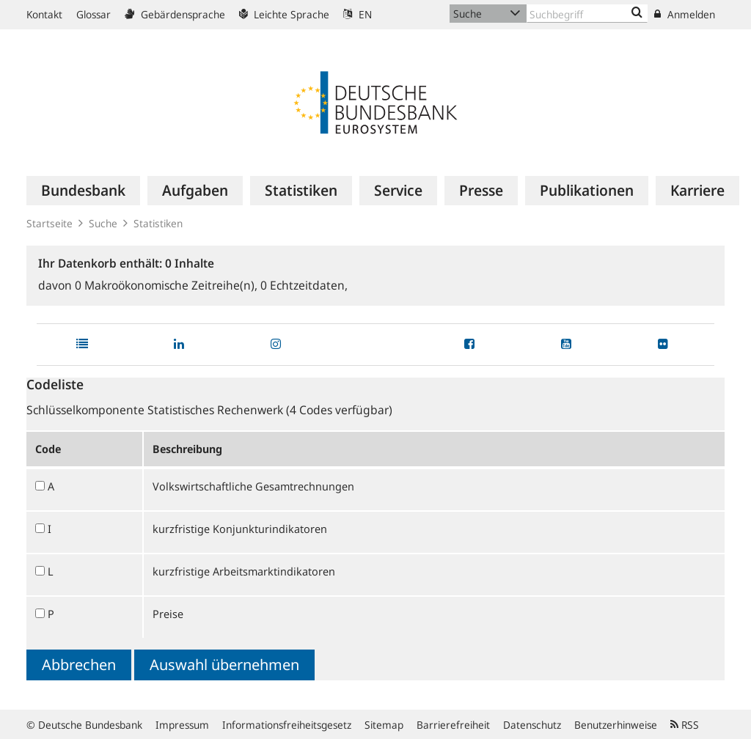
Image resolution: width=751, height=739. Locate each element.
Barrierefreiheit (453, 725)
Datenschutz (532, 725)
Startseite (49, 223)
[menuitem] (83, 190)
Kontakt (44, 14)
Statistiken (158, 223)
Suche (103, 223)
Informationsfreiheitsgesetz (286, 725)
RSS (684, 725)
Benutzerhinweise (615, 725)
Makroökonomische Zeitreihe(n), (167, 285)
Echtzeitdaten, (304, 285)
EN (357, 14)
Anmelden (684, 14)
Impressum (182, 725)
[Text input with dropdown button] (587, 13)
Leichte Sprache (284, 14)
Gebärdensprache (175, 14)
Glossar (93, 14)
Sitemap (383, 725)
